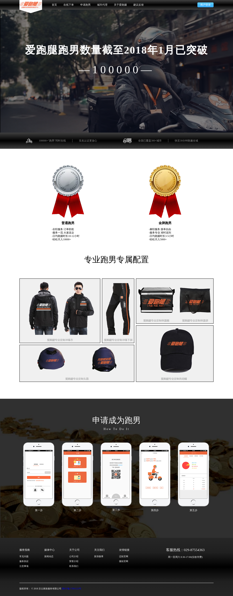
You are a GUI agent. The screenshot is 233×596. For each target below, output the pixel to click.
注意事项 (23, 566)
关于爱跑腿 (120, 4)
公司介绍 (73, 556)
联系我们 (73, 566)
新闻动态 (48, 556)
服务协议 (23, 561)
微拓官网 (123, 561)
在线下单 (68, 4)
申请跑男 (85, 4)
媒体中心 (49, 549)
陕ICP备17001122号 (71, 588)
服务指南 (24, 549)
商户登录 (205, 4)
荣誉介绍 (73, 561)
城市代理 (102, 4)
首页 (54, 4)
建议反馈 (138, 4)
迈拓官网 (123, 556)
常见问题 (23, 556)
